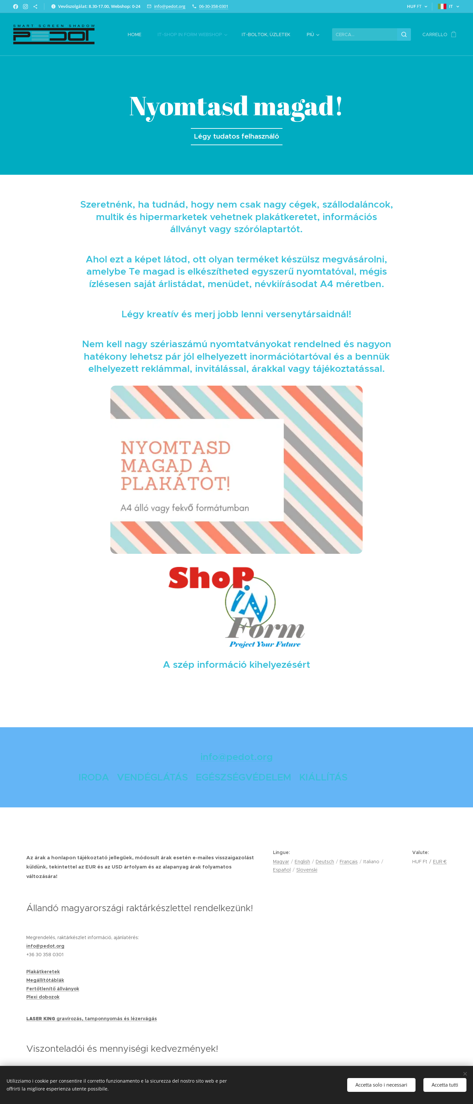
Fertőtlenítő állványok (52, 989)
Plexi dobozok (42, 997)
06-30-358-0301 (213, 6)
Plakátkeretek (43, 972)
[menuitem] (137, 34)
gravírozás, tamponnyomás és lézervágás (106, 1019)
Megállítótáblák (45, 980)
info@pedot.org (169, 6)
